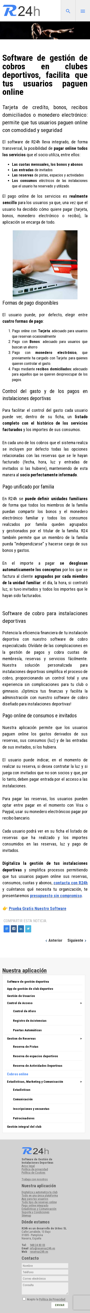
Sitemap (26, 1215)
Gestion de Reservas (21, 1038)
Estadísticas (21, 1090)
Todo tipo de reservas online (39, 1202)
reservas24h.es (39, 1251)
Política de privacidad (35, 1169)
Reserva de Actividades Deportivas (37, 1065)
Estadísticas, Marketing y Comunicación (35, 1081)
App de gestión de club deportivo (30, 989)
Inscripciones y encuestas (31, 1109)
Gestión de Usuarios (21, 996)
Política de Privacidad (52, 1299)
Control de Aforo (24, 1011)
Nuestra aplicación (24, 970)
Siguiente (77, 940)
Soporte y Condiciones (35, 1212)
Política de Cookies (33, 1172)
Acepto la (46, 1299)
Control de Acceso (19, 1003)
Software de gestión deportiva (28, 981)
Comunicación (23, 1099)
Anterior (53, 940)
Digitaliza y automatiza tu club (39, 1192)
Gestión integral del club (24, 1126)
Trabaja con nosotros (35, 1179)
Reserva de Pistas (25, 1046)
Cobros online (17, 1074)
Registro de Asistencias (30, 1020)
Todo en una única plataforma (40, 1195)
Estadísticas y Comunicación (39, 1209)
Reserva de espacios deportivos (35, 1056)
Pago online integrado (35, 1205)
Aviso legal (28, 1166)
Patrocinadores (24, 1118)
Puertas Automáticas (27, 1030)
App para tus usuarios (35, 1199)
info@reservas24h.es (42, 1248)
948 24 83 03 (37, 1245)
